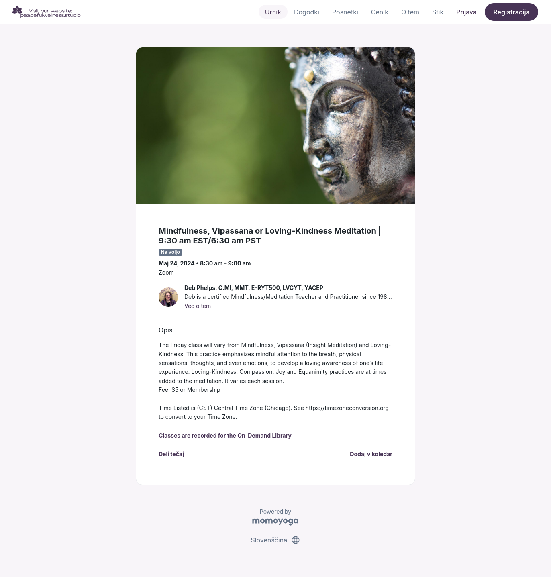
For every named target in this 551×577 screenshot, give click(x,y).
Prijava (466, 12)
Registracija (511, 12)
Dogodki (306, 12)
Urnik (273, 12)
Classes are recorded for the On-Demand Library (225, 435)
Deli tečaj (171, 454)
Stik (437, 12)
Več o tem (197, 305)
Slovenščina (275, 540)
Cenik (379, 12)
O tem (410, 12)
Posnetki (345, 12)
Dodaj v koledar (371, 454)
